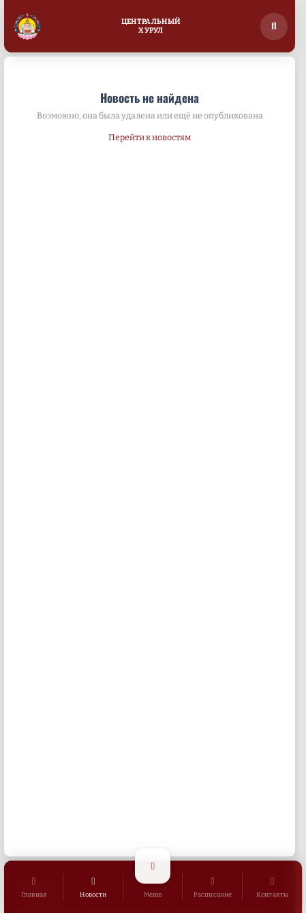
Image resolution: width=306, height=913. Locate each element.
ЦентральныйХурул (151, 26)
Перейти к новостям (149, 137)
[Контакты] (273, 887)
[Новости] (93, 887)
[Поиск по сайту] (274, 26)
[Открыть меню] (153, 887)
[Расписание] (213, 887)
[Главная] (34, 887)
